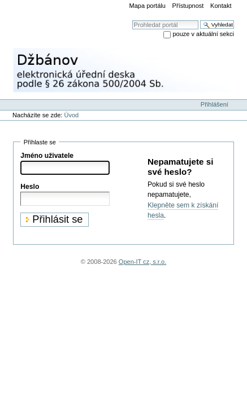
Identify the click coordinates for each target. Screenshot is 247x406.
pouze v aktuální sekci (203, 33)
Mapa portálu (147, 5)
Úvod (71, 115)
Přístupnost (188, 5)
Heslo (29, 187)
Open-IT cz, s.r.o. (142, 261)
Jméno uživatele (46, 156)
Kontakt (220, 5)
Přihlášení (214, 104)
